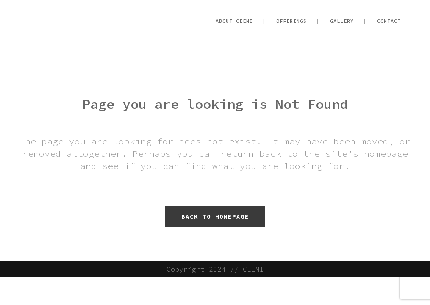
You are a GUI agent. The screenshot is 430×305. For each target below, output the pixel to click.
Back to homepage (215, 216)
